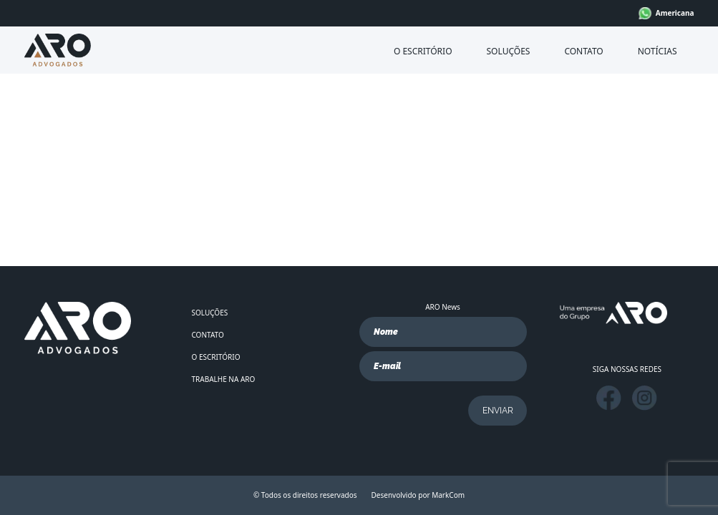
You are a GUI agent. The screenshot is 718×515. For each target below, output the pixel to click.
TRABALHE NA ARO (224, 379)
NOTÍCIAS (657, 51)
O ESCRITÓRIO (423, 51)
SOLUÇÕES (508, 51)
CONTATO (583, 51)
